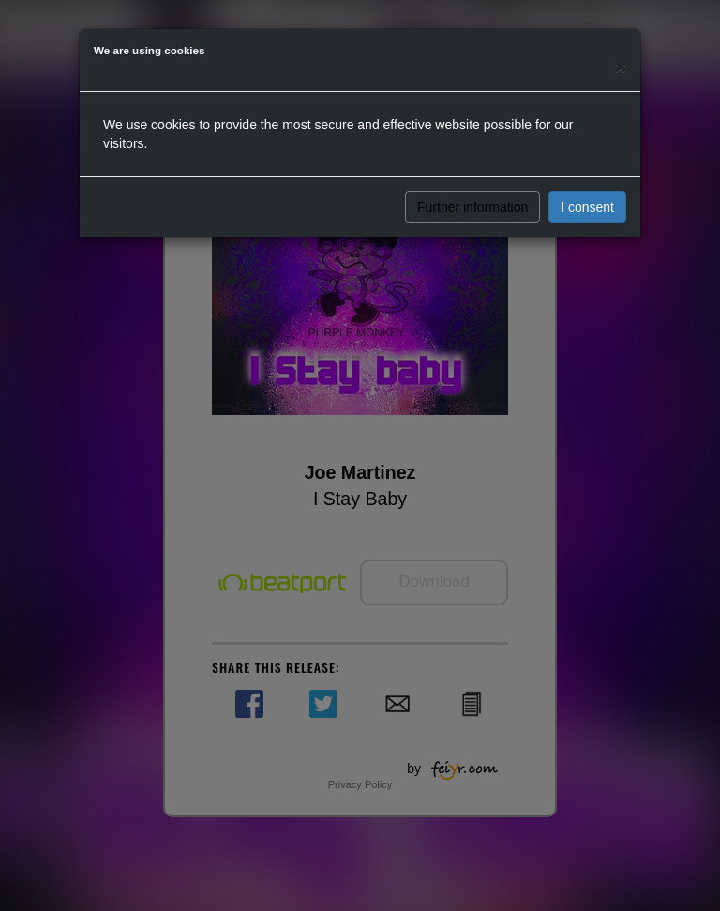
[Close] (620, 67)
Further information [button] (472, 207)
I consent (587, 207)
